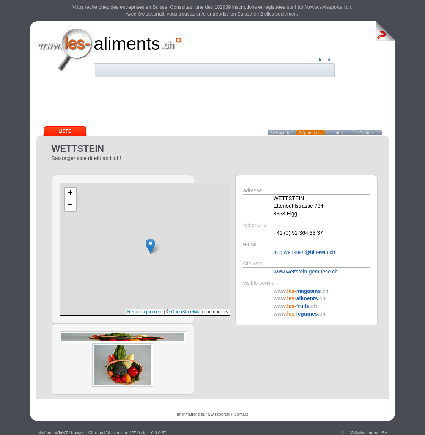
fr (320, 60)
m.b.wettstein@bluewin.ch (304, 252)
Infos (338, 132)
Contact (366, 132)
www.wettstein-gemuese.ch (306, 272)
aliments (127, 43)
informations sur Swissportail (203, 414)
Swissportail (281, 132)
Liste (64, 131)
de (330, 60)
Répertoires (310, 132)
